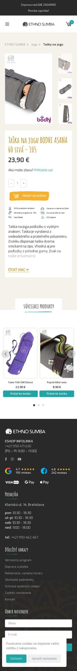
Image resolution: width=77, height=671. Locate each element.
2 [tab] (38, 405)
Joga (34, 45)
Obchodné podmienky (19, 580)
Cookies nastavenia (18, 593)
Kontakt (10, 599)
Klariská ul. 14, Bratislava (24, 505)
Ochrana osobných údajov (22, 586)
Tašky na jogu (53, 45)
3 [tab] (43, 405)
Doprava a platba (16, 567)
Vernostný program (18, 560)
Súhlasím (16, 658)
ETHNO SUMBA (15, 45)
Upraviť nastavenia (44, 658)
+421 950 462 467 (24, 537)
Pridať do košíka (34, 196)
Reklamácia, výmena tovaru (24, 573)
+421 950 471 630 (18, 446)
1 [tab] (34, 405)
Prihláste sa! (43, 170)
